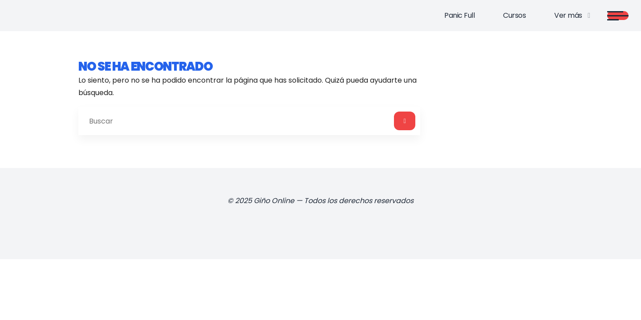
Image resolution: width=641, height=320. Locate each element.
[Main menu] (618, 15)
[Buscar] (404, 121)
